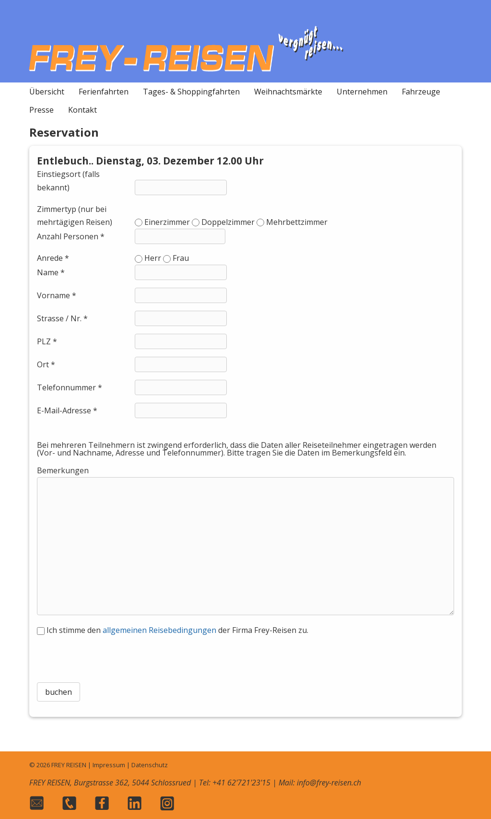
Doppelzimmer (228, 222)
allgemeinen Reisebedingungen (159, 630)
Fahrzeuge (421, 91)
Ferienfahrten (104, 91)
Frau (181, 258)
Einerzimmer (167, 222)
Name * (51, 272)
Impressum (109, 764)
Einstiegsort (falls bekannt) (68, 180)
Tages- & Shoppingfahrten (191, 91)
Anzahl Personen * (71, 236)
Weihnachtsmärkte (288, 91)
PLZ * (47, 341)
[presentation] (245, 656)
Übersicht (46, 91)
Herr (152, 258)
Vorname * (56, 295)
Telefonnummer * (69, 387)
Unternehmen (362, 91)
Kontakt (82, 110)
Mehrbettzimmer (296, 222)
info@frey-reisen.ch (329, 782)
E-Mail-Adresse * (67, 410)
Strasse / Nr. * (62, 318)
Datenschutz (149, 764)
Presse (41, 110)
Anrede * (53, 258)
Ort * (46, 364)
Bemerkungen (63, 470)
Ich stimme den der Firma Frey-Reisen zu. (177, 630)
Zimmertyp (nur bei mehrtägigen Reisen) (74, 215)
